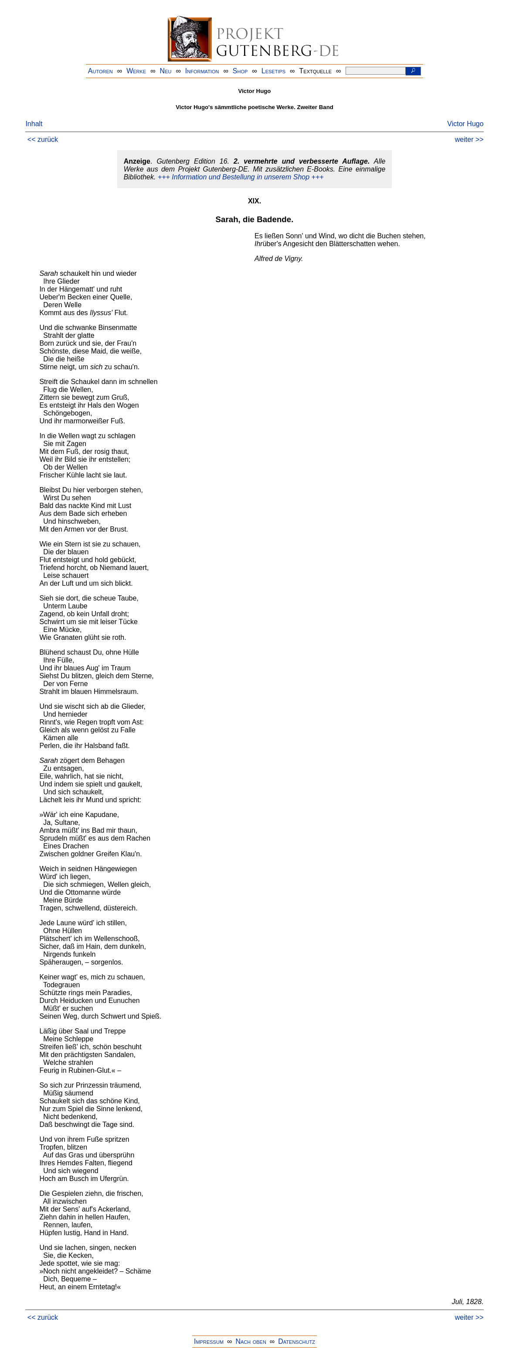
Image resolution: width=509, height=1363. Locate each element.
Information (202, 71)
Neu (166, 71)
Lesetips (273, 71)
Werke (136, 71)
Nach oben (250, 1341)
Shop (240, 71)
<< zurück (42, 139)
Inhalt (33, 123)
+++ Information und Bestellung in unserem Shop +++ (241, 177)
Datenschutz (296, 1341)
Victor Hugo (465, 123)
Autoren (100, 71)
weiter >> (469, 139)
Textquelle (315, 71)
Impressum (209, 1341)
